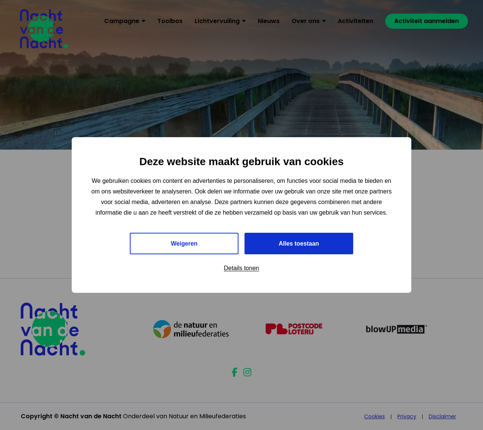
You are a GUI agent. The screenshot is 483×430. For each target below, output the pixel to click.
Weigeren (184, 243)
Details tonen (241, 268)
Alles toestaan (298, 243)
